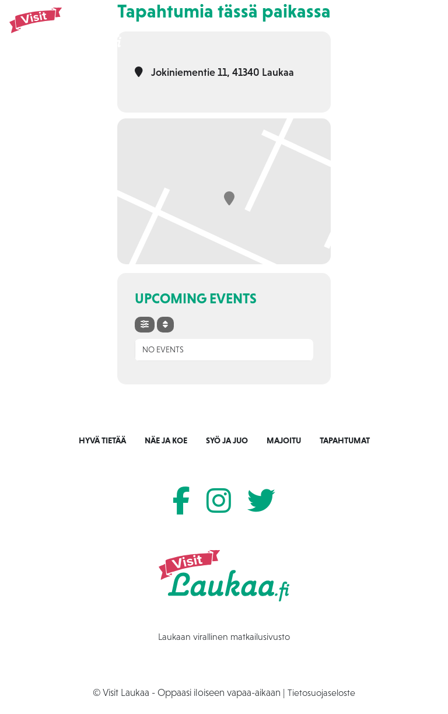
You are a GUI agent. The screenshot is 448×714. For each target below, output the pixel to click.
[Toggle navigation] (418, 29)
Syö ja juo (227, 440)
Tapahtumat (345, 440)
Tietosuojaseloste (321, 692)
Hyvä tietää (102, 440)
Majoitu (284, 440)
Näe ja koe (166, 440)
